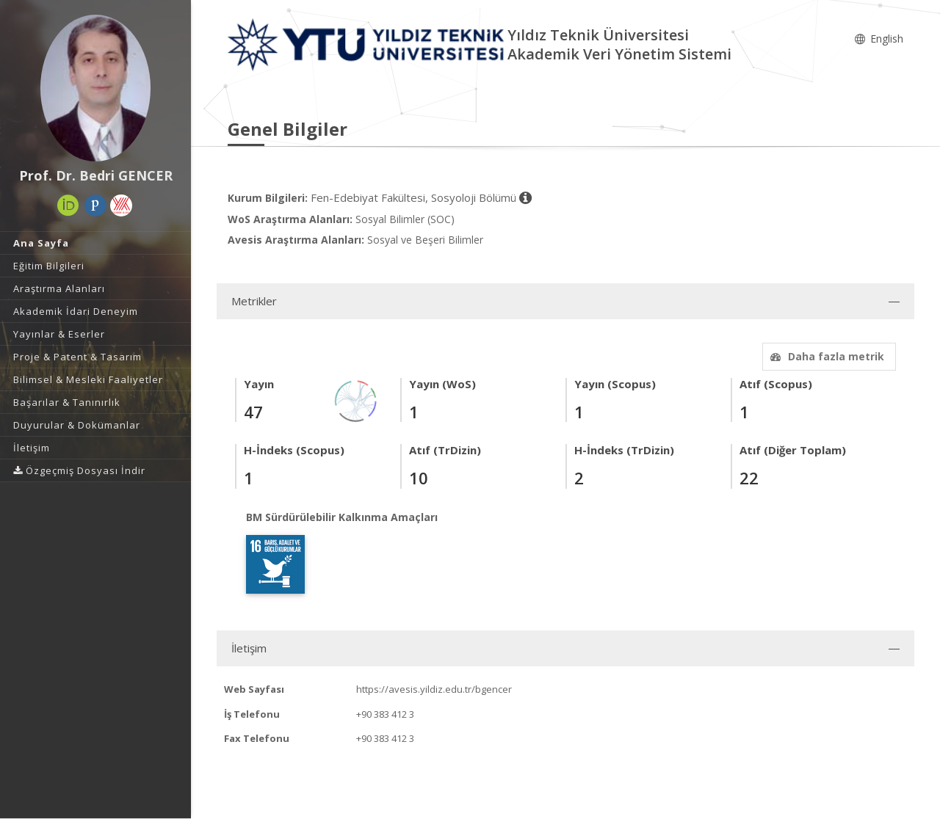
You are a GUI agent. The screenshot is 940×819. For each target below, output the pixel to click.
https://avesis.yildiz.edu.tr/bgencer (434, 689)
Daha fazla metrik (825, 356)
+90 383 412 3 (385, 714)
